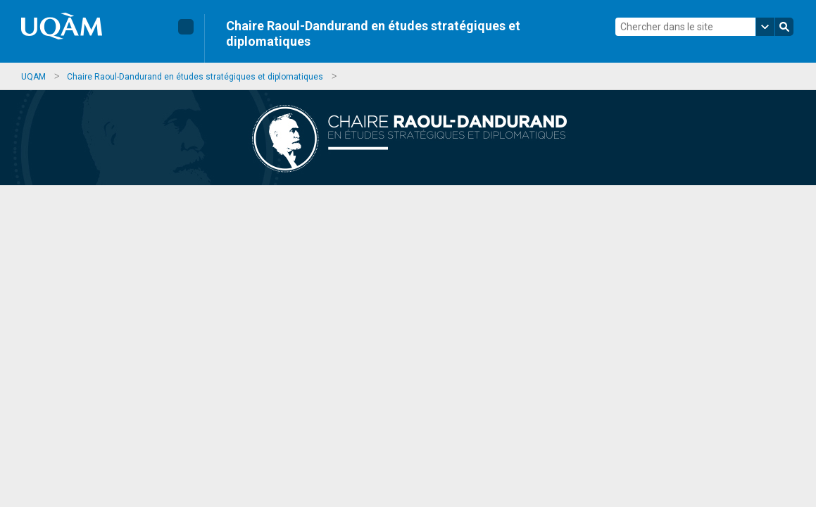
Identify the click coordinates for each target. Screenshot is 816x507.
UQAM (33, 77)
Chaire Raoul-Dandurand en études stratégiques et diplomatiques (373, 33)
